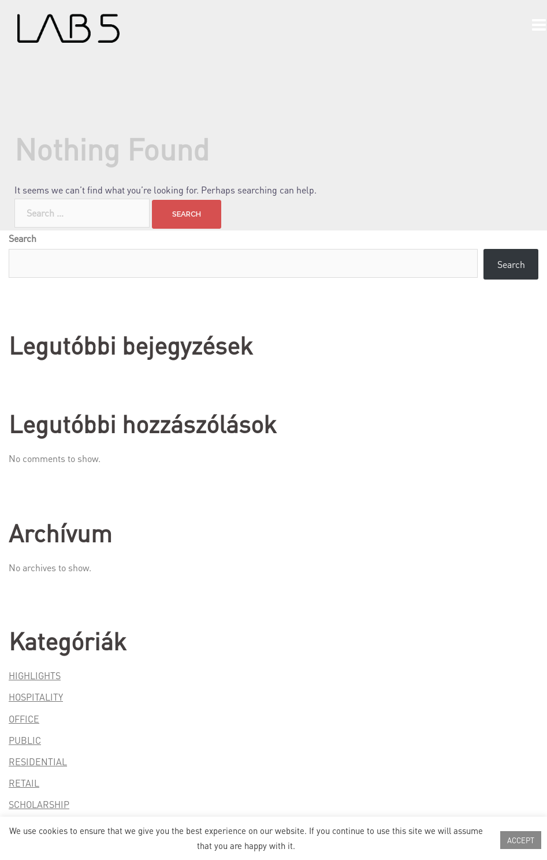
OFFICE (24, 719)
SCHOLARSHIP (39, 804)
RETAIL (24, 783)
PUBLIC (25, 740)
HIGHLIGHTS (35, 675)
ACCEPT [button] (520, 840)
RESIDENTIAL (38, 761)
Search (22, 238)
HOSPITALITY (36, 697)
